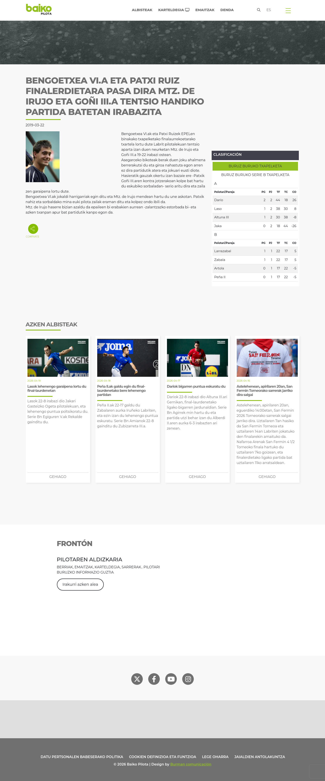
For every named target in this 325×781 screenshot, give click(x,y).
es (268, 10)
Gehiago (57, 477)
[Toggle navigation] (288, 10)
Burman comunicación (190, 764)
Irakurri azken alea (80, 584)
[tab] (255, 166)
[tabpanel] (255, 230)
